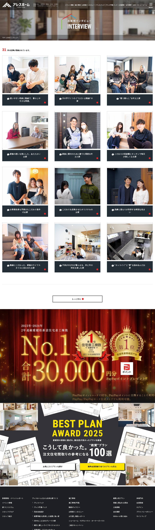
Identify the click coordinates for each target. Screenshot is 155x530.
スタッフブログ (8, 512)
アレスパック (100, 5)
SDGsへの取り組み (120, 516)
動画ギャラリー (74, 507)
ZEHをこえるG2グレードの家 (45, 521)
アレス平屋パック (111, 5)
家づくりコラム (8, 507)
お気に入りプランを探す (53, 466)
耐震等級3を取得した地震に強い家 (46, 516)
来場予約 (139, 498)
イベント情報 (69, 5)
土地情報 (121, 5)
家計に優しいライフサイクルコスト (47, 525)
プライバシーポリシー (144, 512)
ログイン (139, 507)
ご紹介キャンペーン (76, 525)
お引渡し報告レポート (77, 516)
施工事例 (78, 5)
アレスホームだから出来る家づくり (45, 498)
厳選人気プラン (119, 498)
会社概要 (128, 5)
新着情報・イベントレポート (12, 498)
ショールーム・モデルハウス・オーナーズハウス (87, 521)
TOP (3, 37)
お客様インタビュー (88, 5)
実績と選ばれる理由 (120, 503)
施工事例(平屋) (74, 503)
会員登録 (139, 503)
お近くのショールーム (140, 5)
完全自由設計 (39, 512)
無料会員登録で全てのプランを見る (102, 466)
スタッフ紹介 (7, 516)
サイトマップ (141, 516)
